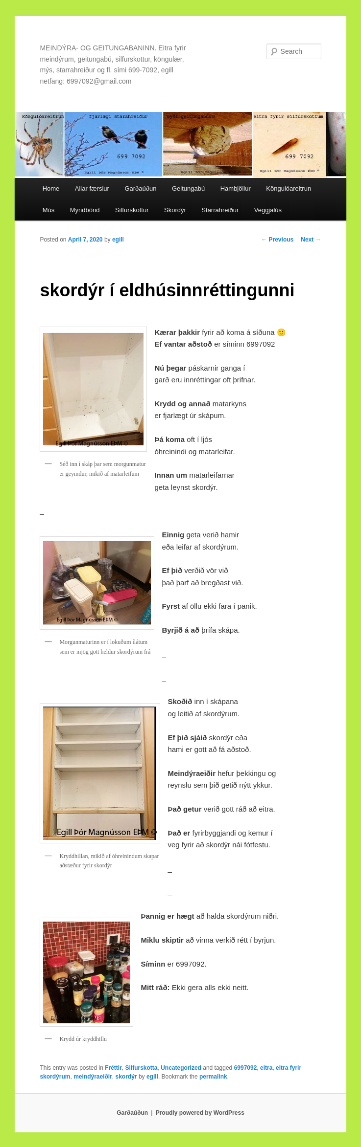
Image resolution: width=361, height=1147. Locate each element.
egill (118, 239)
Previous (277, 239)
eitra (266, 1067)
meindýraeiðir (92, 1076)
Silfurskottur (132, 210)
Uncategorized (181, 1067)
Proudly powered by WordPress (200, 1112)
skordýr (126, 1076)
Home (51, 188)
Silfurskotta (141, 1067)
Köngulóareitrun (288, 188)
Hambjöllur (235, 188)
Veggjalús (268, 210)
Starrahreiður (220, 210)
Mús (49, 210)
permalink (213, 1076)
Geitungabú (188, 188)
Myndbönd (85, 210)
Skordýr (175, 210)
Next (311, 239)
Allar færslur (92, 188)
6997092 (245, 1067)
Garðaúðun (140, 188)
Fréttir (113, 1067)
